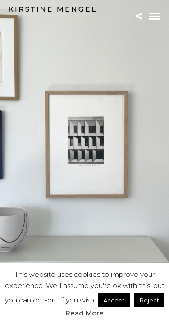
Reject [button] (149, 300)
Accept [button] (114, 300)
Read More (84, 313)
